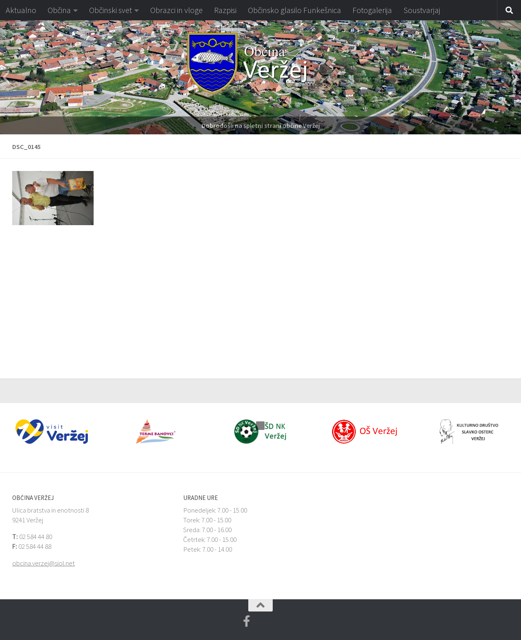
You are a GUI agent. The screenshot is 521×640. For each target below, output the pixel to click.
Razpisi (225, 10)
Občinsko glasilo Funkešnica (294, 10)
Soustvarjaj (421, 10)
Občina (59, 10)
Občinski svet (110, 10)
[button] (6, 77)
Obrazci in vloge (176, 10)
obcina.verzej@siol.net (43, 563)
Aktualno (21, 10)
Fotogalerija (372, 10)
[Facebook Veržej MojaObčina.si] (246, 621)
